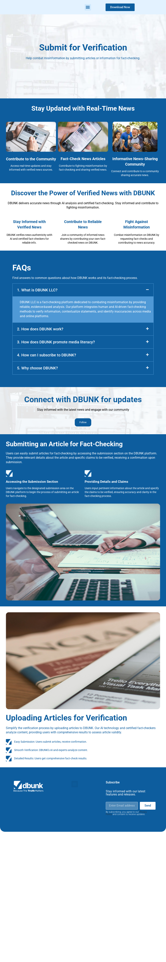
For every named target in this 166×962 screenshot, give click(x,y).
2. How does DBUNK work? (40, 329)
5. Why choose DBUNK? (37, 368)
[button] (88, 7)
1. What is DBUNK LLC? (37, 290)
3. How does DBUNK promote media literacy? (56, 342)
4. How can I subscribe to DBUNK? (46, 355)
